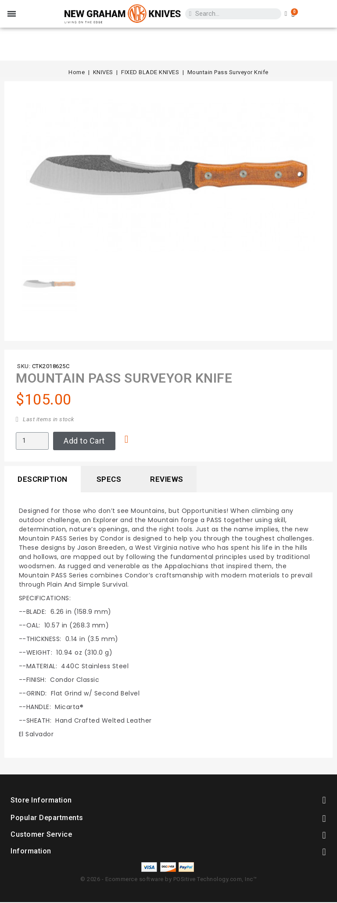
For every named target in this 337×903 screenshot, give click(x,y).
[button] (28, 175)
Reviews (166, 479)
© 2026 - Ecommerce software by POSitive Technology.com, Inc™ (168, 879)
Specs (109, 479)
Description (43, 479)
